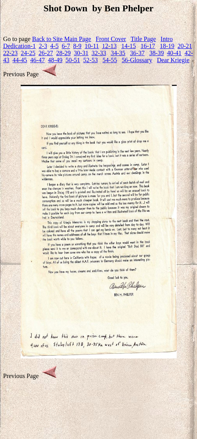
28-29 (63, 53)
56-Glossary (137, 60)
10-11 (92, 46)
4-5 (54, 46)
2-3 (43, 46)
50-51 (73, 60)
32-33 (99, 53)
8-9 (77, 46)
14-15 (128, 46)
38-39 (156, 53)
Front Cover (111, 39)
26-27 (46, 53)
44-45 (19, 60)
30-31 (81, 53)
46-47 (37, 60)
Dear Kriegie (173, 60)
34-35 (118, 53)
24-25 (28, 53)
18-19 (167, 46)
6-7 (66, 46)
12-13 (109, 46)
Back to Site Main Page (61, 39)
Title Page (143, 39)
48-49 (55, 60)
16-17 (147, 46)
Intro (167, 39)
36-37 (137, 53)
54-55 (110, 60)
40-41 (174, 53)
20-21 (184, 46)
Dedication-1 (19, 46)
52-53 (90, 60)
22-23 (10, 53)
